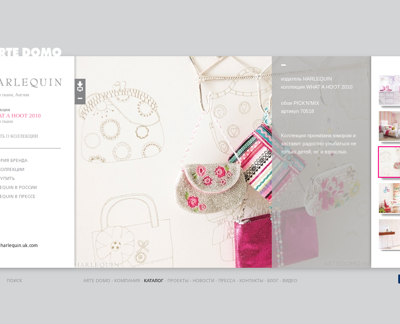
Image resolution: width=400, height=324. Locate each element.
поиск (14, 281)
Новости (203, 281)
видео (290, 281)
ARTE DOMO (96, 281)
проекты (178, 281)
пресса (226, 281)
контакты (251, 281)
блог (273, 281)
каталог (153, 281)
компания (127, 281)
